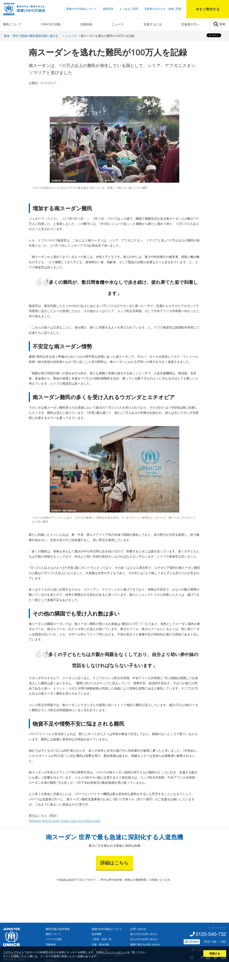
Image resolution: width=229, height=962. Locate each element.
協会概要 (97, 934)
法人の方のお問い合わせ (143, 939)
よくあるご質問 (128, 8)
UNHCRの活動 (50, 24)
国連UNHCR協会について (81, 8)
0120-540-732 (211, 934)
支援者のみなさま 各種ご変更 (163, 8)
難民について (12, 24)
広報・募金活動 (100, 944)
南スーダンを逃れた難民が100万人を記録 (107, 36)
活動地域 (86, 24)
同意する (214, 953)
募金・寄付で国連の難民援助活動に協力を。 (32, 36)
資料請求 (108, 8)
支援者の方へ (190, 24)
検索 (222, 24)
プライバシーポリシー (115, 952)
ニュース (118, 24)
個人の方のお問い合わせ (143, 934)
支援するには (152, 24)
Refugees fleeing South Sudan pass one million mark (64, 821)
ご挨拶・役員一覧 (101, 939)
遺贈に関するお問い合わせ (145, 944)
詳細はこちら (114, 863)
